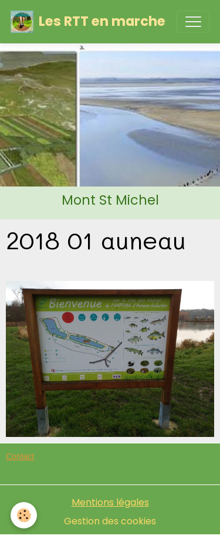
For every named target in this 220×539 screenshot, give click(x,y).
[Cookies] (24, 515)
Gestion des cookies (110, 521)
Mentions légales (110, 502)
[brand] (88, 22)
